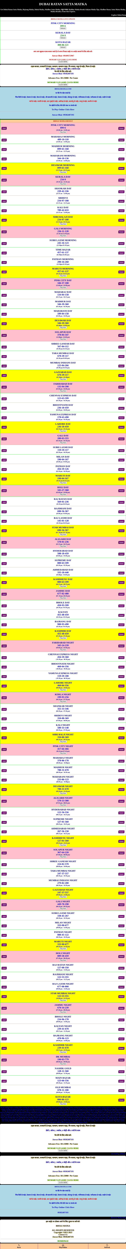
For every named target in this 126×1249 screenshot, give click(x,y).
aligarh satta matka (92, 1117)
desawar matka (120, 1107)
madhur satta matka (85, 1114)
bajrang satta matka (71, 1119)
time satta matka (37, 1114)
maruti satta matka (60, 1114)
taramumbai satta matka (27, 1116)
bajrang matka (4, 1112)
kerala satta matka (79, 1112)
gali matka (47, 1107)
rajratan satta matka (39, 1117)
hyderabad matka (61, 1111)
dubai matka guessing (56, 1121)
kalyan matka (120, 1111)
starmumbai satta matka (79, 1117)
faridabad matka (63, 1109)
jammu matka (103, 1111)
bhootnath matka (87, 1109)
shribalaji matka (39, 1107)
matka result (48, 1122)
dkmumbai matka (24, 1112)
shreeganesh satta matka (12, 1116)
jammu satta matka (35, 1119)
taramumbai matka (27, 1109)
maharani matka (111, 1107)
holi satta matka (28, 1117)
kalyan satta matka (58, 1119)
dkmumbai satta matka (96, 1119)
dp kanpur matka (82, 1122)
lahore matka (110, 1109)
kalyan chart (72, 1122)
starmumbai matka (40, 1111)
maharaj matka (91, 1107)
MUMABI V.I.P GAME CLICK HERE (63, 60)
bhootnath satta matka (101, 1116)
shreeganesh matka (15, 1109)
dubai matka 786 (110, 1121)
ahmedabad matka (82, 1111)
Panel (121, 128)
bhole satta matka (47, 1119)
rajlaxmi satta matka (65, 1117)
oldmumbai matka (57, 1112)
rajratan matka (10, 1111)
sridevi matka (22, 1107)
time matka (65, 1107)
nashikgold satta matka (111, 1119)
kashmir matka (14, 1112)
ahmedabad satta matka (8, 1119)
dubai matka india (68, 1121)
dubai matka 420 (79, 1121)
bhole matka (111, 1111)
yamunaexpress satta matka (117, 1116)
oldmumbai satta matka (16, 1121)
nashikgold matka (35, 1112)
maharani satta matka (98, 1114)
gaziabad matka (52, 1109)
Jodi (4, 128)
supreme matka (71, 1111)
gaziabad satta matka (58, 1116)
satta (38, 1121)
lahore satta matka (6, 1117)
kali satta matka (114, 1112)
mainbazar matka (46, 1112)
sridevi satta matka (103, 1112)
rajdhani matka (20, 1111)
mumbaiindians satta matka (43, 1116)
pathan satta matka (48, 1114)
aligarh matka (51, 1111)
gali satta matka (13, 1114)
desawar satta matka (111, 1114)
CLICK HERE (63, 61)
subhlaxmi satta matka (24, 1114)
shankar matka (13, 1107)
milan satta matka (17, 1117)
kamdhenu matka (93, 1111)
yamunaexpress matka (98, 1109)
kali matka (30, 1107)
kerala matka (4, 1107)
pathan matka (73, 1107)
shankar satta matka (92, 1112)
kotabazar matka (69, 1112)
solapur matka (5, 1109)
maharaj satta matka (72, 1114)
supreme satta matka (119, 1117)
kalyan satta (64, 1122)
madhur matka (100, 1107)
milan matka (118, 1109)
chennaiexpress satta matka (86, 1116)
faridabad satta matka (71, 1116)
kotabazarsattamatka (30, 1121)
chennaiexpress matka (74, 1109)
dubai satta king (44, 1121)
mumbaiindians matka (40, 1109)
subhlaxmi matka (56, 1107)
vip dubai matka (90, 1121)
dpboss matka (56, 1122)
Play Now (63, 132)
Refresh (63, 28)
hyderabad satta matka (105, 1117)
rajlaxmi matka (30, 1111)
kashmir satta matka (83, 1119)
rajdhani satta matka (52, 1117)
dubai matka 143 (100, 1121)
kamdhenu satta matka (22, 1119)
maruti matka (82, 1107)
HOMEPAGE (63, 1241)
